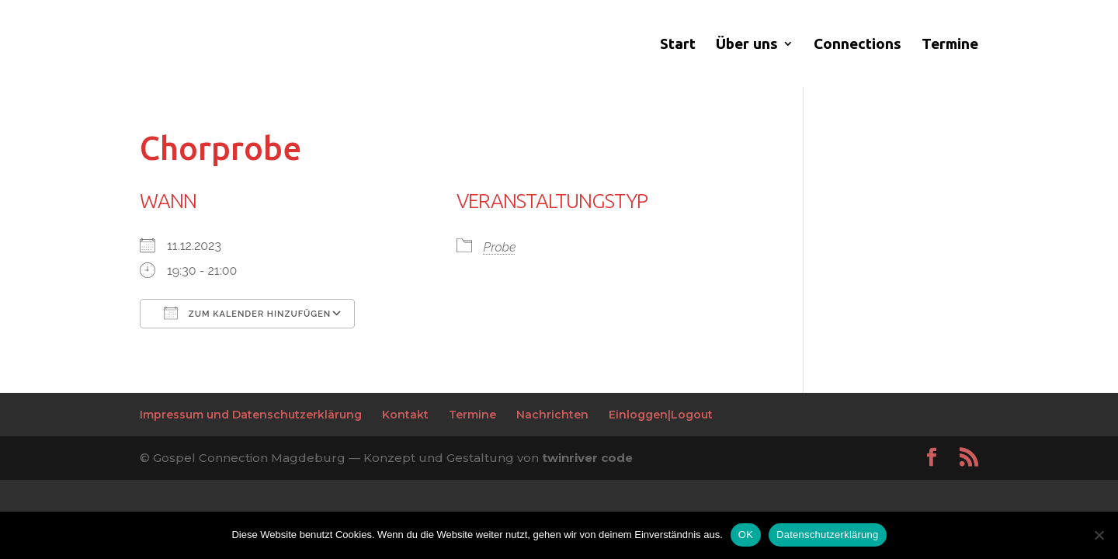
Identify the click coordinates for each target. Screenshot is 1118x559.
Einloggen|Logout (661, 415)
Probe (500, 247)
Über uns (747, 45)
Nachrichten (552, 415)
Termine (950, 45)
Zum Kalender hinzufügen (247, 313)
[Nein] (1098, 535)
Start (678, 45)
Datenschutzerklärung (827, 534)
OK (745, 534)
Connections (857, 45)
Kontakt (405, 415)
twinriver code (587, 457)
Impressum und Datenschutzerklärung (251, 415)
